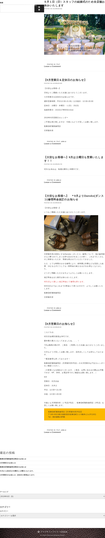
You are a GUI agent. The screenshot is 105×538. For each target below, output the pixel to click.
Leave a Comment (52, 66)
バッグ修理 (59, 3)
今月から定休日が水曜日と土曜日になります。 (17, 471)
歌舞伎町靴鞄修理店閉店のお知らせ (13, 459)
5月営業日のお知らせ (8, 463)
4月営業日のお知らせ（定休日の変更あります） (17, 475)
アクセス (69, 3)
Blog (84, 3)
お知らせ (63, 141)
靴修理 (50, 3)
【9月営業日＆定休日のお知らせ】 (65, 79)
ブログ (58, 64)
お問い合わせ (93, 3)
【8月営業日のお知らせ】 (60, 323)
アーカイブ (4, 492)
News (77, 3)
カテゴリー (4, 511)
